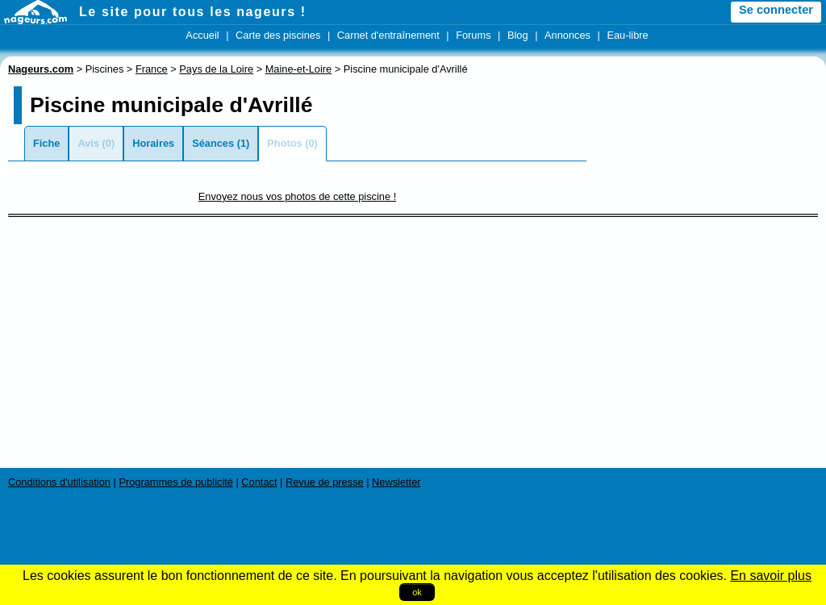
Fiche (46, 143)
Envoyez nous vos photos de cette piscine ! (297, 196)
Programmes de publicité (176, 482)
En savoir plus (770, 575)
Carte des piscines (278, 35)
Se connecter (776, 9)
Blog (517, 35)
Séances (213, 143)
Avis (88, 143)
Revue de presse (325, 482)
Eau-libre (627, 35)
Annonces (567, 35)
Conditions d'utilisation (59, 482)
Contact (259, 482)
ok (417, 592)
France (152, 69)
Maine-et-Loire (298, 69)
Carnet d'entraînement (388, 35)
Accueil (202, 35)
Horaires (153, 143)
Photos (284, 143)
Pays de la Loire (216, 69)
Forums (473, 35)
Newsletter (396, 482)
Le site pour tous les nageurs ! (193, 12)
